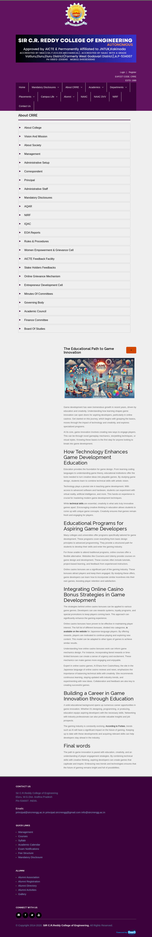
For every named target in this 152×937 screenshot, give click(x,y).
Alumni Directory (27, 885)
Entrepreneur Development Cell (43, 284)
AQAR (28, 206)
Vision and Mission (35, 136)
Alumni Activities (27, 889)
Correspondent (33, 171)
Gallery (22, 894)
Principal (29, 180)
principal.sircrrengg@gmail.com (63, 812)
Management (32, 153)
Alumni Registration (29, 881)
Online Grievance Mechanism (42, 276)
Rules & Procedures (36, 241)
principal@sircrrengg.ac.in (30, 812)
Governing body (34, 302)
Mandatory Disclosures (38, 197)
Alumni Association (28, 877)
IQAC (27, 223)
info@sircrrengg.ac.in (93, 812)
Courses (23, 836)
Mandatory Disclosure (30, 857)
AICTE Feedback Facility (39, 258)
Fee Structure (25, 853)
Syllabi (22, 840)
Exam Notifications (28, 848)
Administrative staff (36, 188)
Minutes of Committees (38, 293)
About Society (32, 145)
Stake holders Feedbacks (40, 267)
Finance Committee (36, 319)
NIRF (27, 215)
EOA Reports (32, 232)
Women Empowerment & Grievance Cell (48, 250)
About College (33, 127)
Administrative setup (36, 162)
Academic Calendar (29, 844)
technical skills (77, 503)
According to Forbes (115, 726)
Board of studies (34, 328)
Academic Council (35, 311)
